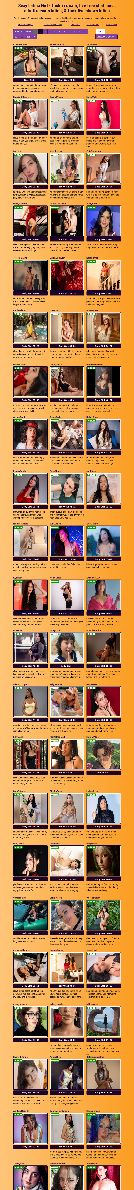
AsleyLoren (55, 567)
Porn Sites (75, 25)
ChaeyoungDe (20, 901)
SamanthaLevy (57, 853)
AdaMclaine (92, 1043)
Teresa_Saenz (20, 235)
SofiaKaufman (57, 44)
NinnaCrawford (20, 472)
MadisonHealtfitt (94, 330)
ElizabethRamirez (22, 91)
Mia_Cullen (18, 758)
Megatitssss (56, 140)
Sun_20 (17, 140)
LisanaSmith (19, 425)
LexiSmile (55, 758)
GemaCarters (56, 377)
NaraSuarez (92, 235)
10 (85, 32)
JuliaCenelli (56, 472)
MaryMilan (91, 758)
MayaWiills (91, 91)
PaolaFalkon (19, 282)
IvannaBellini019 (58, 1043)
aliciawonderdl (57, 1092)
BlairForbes (92, 282)
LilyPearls (18, 663)
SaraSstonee (19, 711)
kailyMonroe (56, 616)
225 (28, 37)
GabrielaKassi (20, 330)
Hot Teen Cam (92, 25)
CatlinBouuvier (57, 235)
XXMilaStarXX (93, 520)
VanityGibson (56, 330)
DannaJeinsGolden (59, 997)
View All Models (23, 32)
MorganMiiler (92, 663)
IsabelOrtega (92, 711)
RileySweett (92, 1092)
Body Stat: (30, 74)
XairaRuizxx (92, 472)
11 (16, 37)
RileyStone (55, 425)
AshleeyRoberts (21, 997)
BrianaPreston (57, 91)
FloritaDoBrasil (57, 663)
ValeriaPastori (93, 806)
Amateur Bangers (25, 25)
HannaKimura (93, 997)
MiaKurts (17, 567)
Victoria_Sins (19, 806)
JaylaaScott (19, 377)
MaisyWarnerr (20, 186)
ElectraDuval (56, 711)
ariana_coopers (21, 616)
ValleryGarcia (56, 901)
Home (100, 32)
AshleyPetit (19, 1043)
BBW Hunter (111, 25)
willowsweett (92, 901)
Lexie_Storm (56, 806)
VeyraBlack (92, 853)
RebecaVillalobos (22, 853)
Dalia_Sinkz (92, 377)
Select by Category (106, 37)
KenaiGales (55, 520)
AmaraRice (55, 948)
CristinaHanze (20, 44)
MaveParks (91, 616)
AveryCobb (92, 186)
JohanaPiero (92, 44)
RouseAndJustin (58, 186)
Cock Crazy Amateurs (53, 25)
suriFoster (91, 425)
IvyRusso (18, 520)
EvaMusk (17, 1092)
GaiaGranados (93, 140)
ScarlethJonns (20, 948)
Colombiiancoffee (95, 948)
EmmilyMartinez (94, 567)
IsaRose (54, 282)
